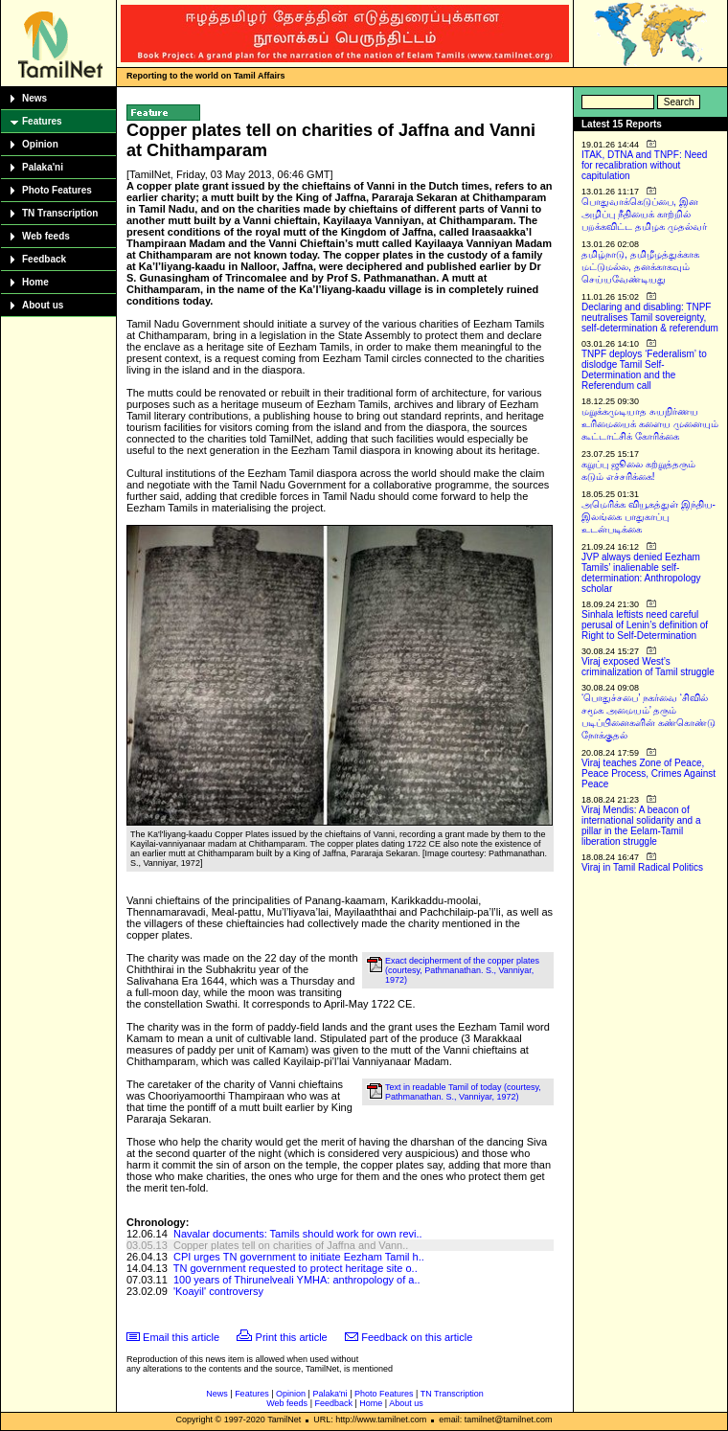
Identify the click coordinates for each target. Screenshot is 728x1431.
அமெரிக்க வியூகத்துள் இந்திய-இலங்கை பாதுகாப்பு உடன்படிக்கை (648, 516)
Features (42, 121)
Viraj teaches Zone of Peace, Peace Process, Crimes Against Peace (648, 773)
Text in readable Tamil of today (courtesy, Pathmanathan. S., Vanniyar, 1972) (463, 1092)
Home (35, 282)
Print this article (292, 1337)
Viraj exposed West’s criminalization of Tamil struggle (648, 666)
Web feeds (46, 236)
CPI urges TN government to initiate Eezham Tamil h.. (298, 1256)
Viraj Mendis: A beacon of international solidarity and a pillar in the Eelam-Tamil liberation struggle (641, 826)
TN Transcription (60, 213)
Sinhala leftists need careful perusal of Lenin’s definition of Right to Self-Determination (644, 625)
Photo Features (57, 190)
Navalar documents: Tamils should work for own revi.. (297, 1233)
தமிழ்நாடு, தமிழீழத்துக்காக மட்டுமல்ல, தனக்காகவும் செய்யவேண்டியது (640, 266)
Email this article (181, 1337)
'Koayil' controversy (218, 1291)
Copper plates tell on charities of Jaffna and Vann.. (290, 1245)
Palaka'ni (42, 167)
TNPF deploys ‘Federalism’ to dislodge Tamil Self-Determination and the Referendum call (644, 370)
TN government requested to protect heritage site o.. (295, 1268)
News (34, 98)
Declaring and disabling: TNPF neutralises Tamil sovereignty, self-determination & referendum (649, 317)
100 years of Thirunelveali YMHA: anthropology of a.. (297, 1279)
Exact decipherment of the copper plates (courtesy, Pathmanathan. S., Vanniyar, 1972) (462, 970)
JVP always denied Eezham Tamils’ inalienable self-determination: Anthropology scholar (641, 573)
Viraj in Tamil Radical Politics (642, 867)
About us (42, 305)
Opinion (40, 144)
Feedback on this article (416, 1337)
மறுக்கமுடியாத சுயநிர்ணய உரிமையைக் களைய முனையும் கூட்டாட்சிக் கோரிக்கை (649, 424)
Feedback (44, 259)
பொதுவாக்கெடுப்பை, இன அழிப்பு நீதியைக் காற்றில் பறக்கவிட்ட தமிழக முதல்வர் (644, 214)
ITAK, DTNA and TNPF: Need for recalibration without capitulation (644, 165)
